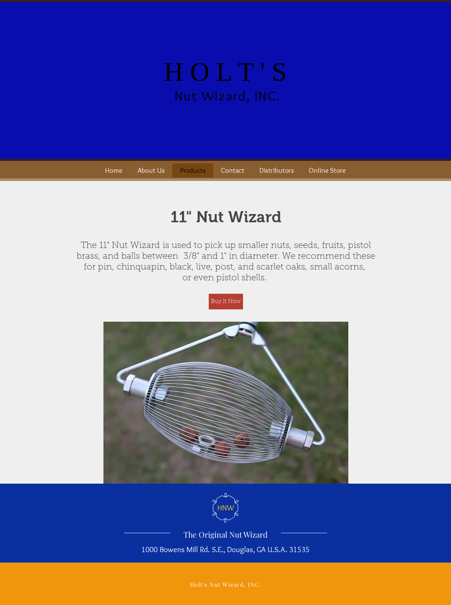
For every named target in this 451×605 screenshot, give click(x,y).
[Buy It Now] (226, 301)
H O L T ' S (225, 72)
